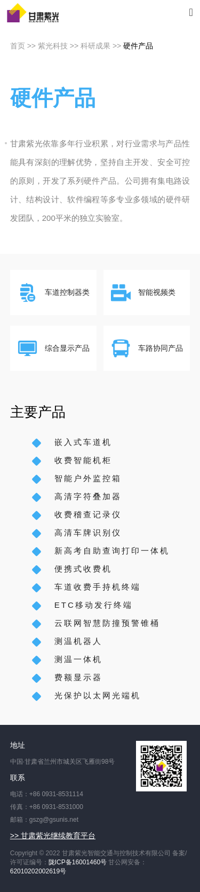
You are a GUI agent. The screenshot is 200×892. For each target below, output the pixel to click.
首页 (17, 46)
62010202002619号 (38, 871)
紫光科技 (53, 46)
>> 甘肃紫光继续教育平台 (52, 835)
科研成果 (95, 46)
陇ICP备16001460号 (78, 862)
